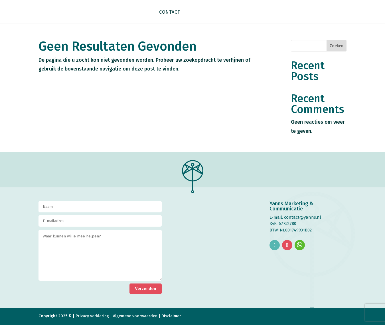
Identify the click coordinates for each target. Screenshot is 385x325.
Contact (169, 12)
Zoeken (336, 46)
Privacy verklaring (92, 316)
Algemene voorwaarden (136, 316)
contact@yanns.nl (302, 217)
